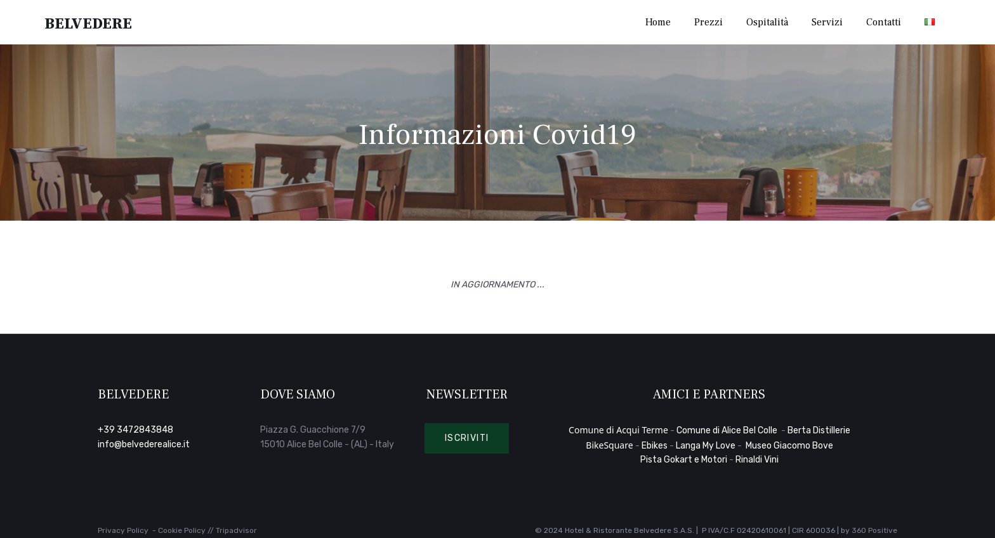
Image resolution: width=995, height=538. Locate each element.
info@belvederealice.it (144, 444)
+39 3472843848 (135, 429)
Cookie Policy (182, 530)
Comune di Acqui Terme (618, 430)
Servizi (827, 22)
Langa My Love (705, 445)
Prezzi (708, 22)
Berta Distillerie (818, 430)
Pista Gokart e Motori (683, 459)
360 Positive (874, 530)
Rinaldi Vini (757, 459)
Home (658, 22)
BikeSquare (609, 445)
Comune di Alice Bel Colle (727, 430)
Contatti (883, 22)
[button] (467, 438)
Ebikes (655, 445)
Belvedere (89, 22)
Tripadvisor (236, 530)
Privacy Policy (123, 530)
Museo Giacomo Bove (789, 445)
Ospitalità (767, 22)
